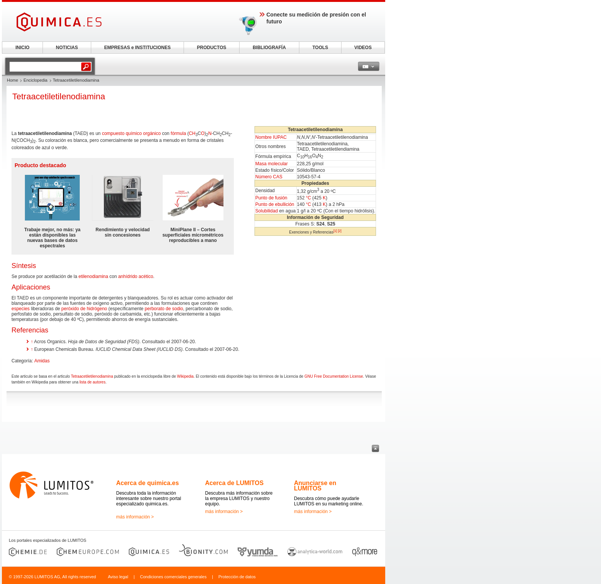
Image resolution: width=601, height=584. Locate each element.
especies (20, 308)
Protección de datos (237, 576)
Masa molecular (271, 163)
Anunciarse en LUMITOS (315, 486)
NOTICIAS (67, 47)
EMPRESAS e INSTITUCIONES (137, 47)
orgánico (152, 133)
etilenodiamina (93, 276)
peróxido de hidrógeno (84, 308)
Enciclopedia (35, 80)
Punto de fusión (271, 198)
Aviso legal (118, 576)
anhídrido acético (135, 276)
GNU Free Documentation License (333, 376)
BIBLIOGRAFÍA (269, 47)
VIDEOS (362, 47)
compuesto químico (122, 133)
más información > (135, 517)
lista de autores (92, 382)
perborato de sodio (164, 308)
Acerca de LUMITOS (234, 483)
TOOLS (320, 47)
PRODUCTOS (211, 47)
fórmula (178, 133)
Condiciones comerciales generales (173, 576)
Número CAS (268, 176)
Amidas (41, 361)
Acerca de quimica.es (147, 483)
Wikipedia (185, 376)
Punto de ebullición (274, 204)
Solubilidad (266, 211)
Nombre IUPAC (271, 137)
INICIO (22, 47)
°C (308, 198)
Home (12, 80)
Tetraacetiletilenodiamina (92, 376)
